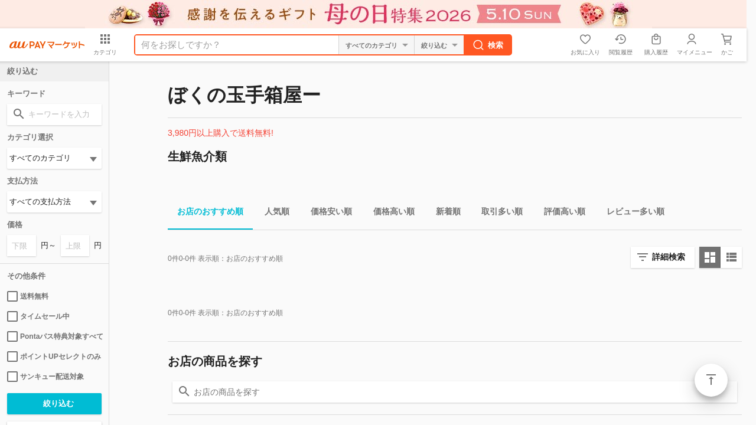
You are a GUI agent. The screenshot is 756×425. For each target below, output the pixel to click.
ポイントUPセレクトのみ (54, 356)
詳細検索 (668, 256)
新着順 (443, 213)
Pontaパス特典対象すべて (54, 336)
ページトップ (711, 380)
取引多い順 (497, 213)
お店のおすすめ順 (205, 213)
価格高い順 (389, 213)
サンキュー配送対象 (45, 376)
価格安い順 (326, 213)
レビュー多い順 (630, 213)
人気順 (272, 213)
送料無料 (27, 296)
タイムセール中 (38, 316)
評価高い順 (560, 213)
